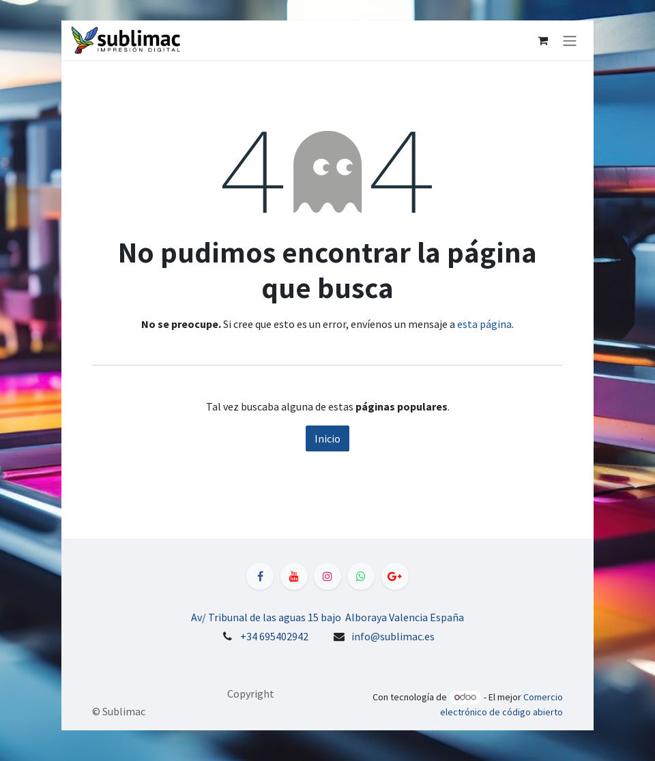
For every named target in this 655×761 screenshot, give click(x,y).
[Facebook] (260, 576)
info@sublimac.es (393, 636)
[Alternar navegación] (569, 40)
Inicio (327, 438)
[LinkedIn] (395, 576)
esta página (484, 324)
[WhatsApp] (361, 576)
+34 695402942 (274, 636)
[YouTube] (294, 576)
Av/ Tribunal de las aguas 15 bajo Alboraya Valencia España (327, 617)
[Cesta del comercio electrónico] (542, 40)
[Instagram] (327, 576)
